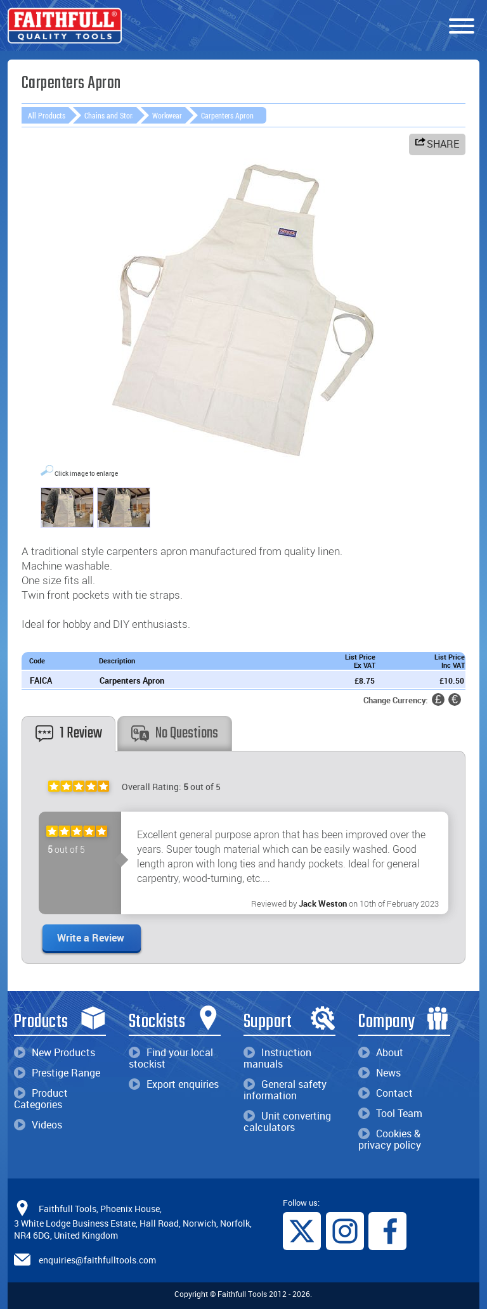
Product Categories (41, 1098)
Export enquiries (174, 1084)
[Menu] (461, 27)
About (380, 1052)
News (379, 1073)
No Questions (174, 733)
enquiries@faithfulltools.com (97, 1260)
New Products (54, 1052)
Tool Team (390, 1113)
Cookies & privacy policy (389, 1139)
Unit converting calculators (287, 1121)
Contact (385, 1093)
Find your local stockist (171, 1058)
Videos (38, 1125)
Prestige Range (57, 1073)
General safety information (285, 1089)
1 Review (69, 733)
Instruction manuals (277, 1058)
